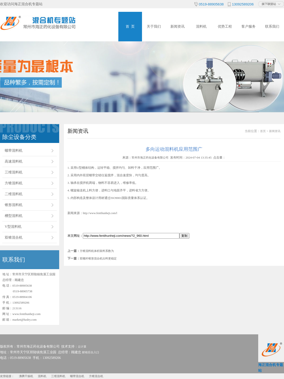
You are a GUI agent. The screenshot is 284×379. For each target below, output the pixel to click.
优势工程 (225, 26)
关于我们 (154, 26)
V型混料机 (13, 226)
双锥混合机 (13, 237)
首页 (263, 131)
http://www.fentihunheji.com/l (100, 213)
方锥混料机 (13, 183)
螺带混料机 (13, 150)
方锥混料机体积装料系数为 (97, 251)
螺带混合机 (77, 376)
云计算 (82, 346)
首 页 (130, 26)
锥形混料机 (13, 205)
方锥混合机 (96, 376)
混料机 (201, 26)
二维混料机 (13, 194)
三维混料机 (13, 172)
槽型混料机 (13, 216)
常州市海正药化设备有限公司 (150, 157)
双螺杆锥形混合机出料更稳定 (98, 258)
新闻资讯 (177, 26)
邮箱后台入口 (90, 352)
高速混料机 (13, 161)
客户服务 (248, 26)
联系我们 (272, 26)
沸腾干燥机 (26, 376)
